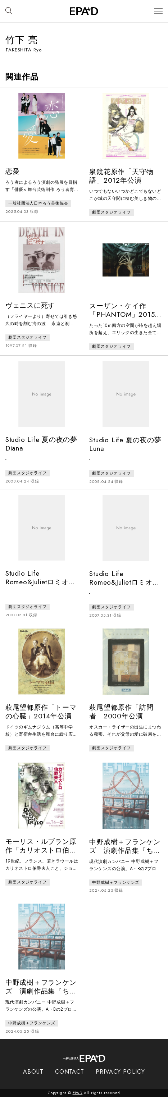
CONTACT (69, 1072)
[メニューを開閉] (158, 11)
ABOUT (33, 1072)
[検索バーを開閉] (8, 11)
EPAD (78, 1093)
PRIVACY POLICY (120, 1072)
